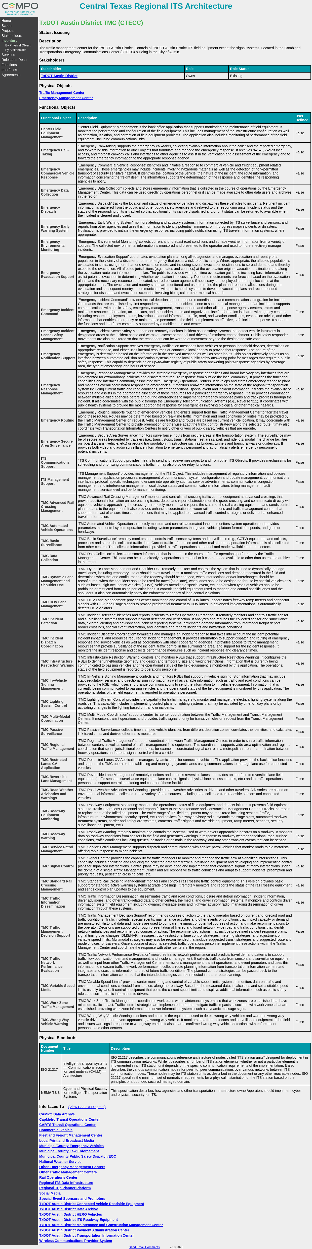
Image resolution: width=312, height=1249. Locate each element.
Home (6, 21)
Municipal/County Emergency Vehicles (71, 1146)
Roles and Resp (14, 60)
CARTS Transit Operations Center (67, 1125)
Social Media (50, 1193)
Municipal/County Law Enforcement (69, 1151)
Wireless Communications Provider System (75, 1241)
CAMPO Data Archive (57, 1114)
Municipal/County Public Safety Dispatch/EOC (77, 1156)
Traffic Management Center (62, 93)
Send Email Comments (144, 1247)
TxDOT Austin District (59, 76)
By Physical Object (17, 45)
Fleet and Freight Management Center (70, 1135)
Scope (7, 26)
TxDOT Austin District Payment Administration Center (84, 1230)
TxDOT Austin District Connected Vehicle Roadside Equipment (91, 1204)
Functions (9, 65)
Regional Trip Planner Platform (65, 1188)
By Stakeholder (15, 50)
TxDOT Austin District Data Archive (68, 1209)
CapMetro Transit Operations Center (69, 1119)
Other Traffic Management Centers (68, 1172)
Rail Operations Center (58, 1177)
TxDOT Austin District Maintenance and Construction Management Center (101, 1225)
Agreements (11, 75)
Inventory (9, 41)
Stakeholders (12, 36)
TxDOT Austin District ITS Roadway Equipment (78, 1220)
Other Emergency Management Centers (72, 1167)
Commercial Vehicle (55, 1130)
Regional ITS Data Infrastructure (66, 1183)
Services (8, 55)
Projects (8, 31)
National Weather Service (60, 1162)
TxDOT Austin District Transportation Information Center (86, 1235)
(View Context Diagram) (87, 1107)
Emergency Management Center (66, 98)
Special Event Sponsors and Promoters (72, 1199)
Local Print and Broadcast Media (66, 1141)
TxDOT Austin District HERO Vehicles (70, 1214)
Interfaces (9, 70)
